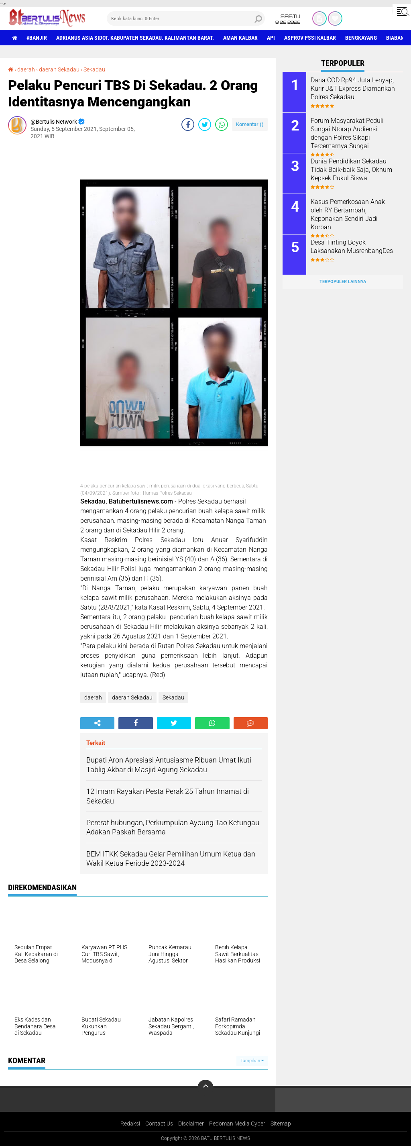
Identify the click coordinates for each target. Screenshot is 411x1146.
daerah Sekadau (59, 69)
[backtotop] (205, 1088)
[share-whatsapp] (221, 124)
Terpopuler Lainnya (342, 281)
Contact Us (159, 1123)
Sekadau (94, 69)
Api (271, 38)
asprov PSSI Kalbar (310, 38)
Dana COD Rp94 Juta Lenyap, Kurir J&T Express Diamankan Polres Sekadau (353, 88)
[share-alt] (97, 723)
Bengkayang (361, 38)
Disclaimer (191, 1123)
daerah (26, 69)
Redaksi (130, 1123)
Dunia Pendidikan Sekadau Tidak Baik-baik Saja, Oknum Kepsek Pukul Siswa (351, 169)
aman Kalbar (240, 38)
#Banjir (36, 38)
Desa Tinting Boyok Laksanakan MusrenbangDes (352, 247)
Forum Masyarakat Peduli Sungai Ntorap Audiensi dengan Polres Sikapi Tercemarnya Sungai (347, 133)
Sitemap (281, 1123)
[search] (186, 18)
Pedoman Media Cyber (237, 1123)
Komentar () (250, 124)
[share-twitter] (204, 124)
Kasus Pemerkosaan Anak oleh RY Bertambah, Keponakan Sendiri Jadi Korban (348, 214)
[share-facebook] (187, 124)
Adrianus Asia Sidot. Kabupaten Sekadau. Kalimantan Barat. (135, 38)
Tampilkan (252, 1060)
